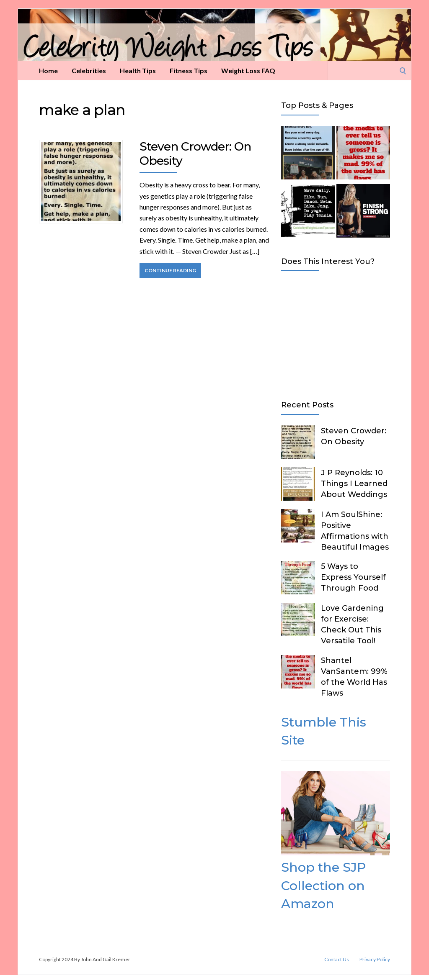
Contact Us (336, 959)
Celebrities (89, 70)
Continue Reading (170, 270)
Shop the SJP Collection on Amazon (323, 885)
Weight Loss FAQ (248, 70)
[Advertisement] (335, 333)
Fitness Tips (188, 70)
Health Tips (138, 70)
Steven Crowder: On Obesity (195, 153)
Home (48, 70)
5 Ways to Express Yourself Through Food (353, 577)
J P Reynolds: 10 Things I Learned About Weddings (354, 483)
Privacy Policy (374, 959)
